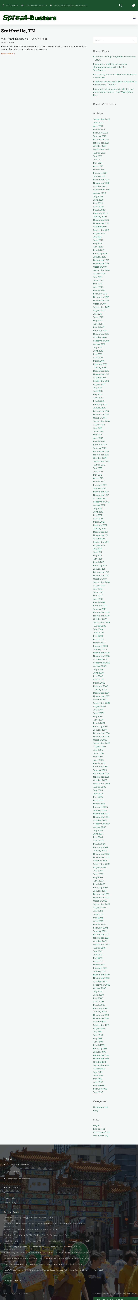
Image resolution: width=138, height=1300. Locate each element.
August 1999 (99, 1028)
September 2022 (101, 119)
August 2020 (99, 193)
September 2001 (101, 944)
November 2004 (101, 817)
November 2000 (101, 978)
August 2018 (99, 273)
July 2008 (98, 669)
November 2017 (101, 300)
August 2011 (99, 545)
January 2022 (100, 136)
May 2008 (98, 676)
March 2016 (98, 361)
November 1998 (101, 1058)
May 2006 (98, 756)
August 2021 (99, 153)
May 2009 (98, 636)
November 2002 (101, 897)
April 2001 (98, 961)
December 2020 (101, 179)
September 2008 (101, 663)
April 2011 (97, 559)
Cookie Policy (10, 1203)
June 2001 (98, 954)
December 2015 (101, 371)
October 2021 (100, 146)
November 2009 (101, 616)
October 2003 (100, 860)
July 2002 (98, 911)
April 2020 (98, 206)
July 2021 (97, 156)
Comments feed (101, 1132)
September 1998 (101, 1065)
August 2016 (99, 344)
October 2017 (100, 304)
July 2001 (97, 951)
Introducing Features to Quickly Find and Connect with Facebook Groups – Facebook (47, 1252)
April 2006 (98, 760)
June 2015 (98, 391)
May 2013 (97, 475)
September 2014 (101, 421)
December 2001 (101, 934)
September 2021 (101, 149)
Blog (95, 1110)
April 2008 (98, 679)
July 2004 (98, 830)
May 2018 (97, 284)
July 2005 (98, 790)
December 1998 (101, 1055)
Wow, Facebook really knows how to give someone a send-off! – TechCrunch (43, 1264)
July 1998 (97, 1072)
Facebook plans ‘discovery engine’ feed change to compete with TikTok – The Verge (46, 1258)
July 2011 (97, 548)
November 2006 (101, 736)
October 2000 (100, 981)
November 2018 (101, 263)
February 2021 (100, 173)
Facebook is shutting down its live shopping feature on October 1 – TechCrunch (110, 67)
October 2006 (100, 740)
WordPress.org (100, 1135)
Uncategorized (100, 1107)
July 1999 (97, 1032)
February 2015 (100, 404)
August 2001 (99, 948)
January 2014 (99, 448)
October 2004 (100, 820)
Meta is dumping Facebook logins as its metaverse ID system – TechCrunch (42, 1247)
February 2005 (100, 807)
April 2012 (98, 518)
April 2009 (98, 639)
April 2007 (98, 720)
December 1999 (101, 1015)
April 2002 (98, 921)
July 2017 (97, 314)
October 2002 (100, 901)
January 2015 (99, 408)
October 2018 (100, 267)
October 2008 (100, 659)
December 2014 (101, 411)
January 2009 (100, 649)
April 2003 (98, 881)
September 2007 (101, 703)
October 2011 (99, 538)
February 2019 (100, 253)
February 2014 (100, 444)
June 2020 (98, 200)
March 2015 (98, 401)
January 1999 (99, 1052)
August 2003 (99, 867)
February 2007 (100, 726)
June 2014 (98, 431)
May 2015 (97, 394)
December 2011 (100, 532)
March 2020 (99, 210)
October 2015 (100, 377)
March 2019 (98, 250)
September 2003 (101, 864)
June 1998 (98, 1075)
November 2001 (101, 938)
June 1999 (98, 1035)
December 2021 (101, 139)
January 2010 (99, 609)
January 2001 (99, 971)
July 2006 (98, 750)
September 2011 (101, 542)
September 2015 (101, 381)
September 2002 (101, 904)
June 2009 (98, 632)
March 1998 (98, 1085)
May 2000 (98, 998)
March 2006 (99, 763)
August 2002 (99, 907)
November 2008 (101, 656)
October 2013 (100, 458)
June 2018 (98, 280)
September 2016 (101, 341)
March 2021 (98, 169)
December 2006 (101, 733)
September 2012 (101, 502)
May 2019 (97, 243)
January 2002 (100, 931)
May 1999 (97, 1038)
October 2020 (100, 186)
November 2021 (101, 143)
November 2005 (101, 777)
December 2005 (101, 773)
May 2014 (97, 434)
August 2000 (99, 988)
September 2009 (101, 622)
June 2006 (98, 753)
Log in (96, 1125)
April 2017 (98, 324)
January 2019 (99, 257)
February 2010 (100, 605)
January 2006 (100, 770)
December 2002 (101, 894)
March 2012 (98, 522)
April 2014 (98, 438)
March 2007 (99, 723)
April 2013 (98, 478)
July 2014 (97, 428)
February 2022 (100, 133)
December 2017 (101, 297)
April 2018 (98, 287)
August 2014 (99, 424)
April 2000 (98, 1001)
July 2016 (97, 347)
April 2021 (98, 166)
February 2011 (100, 565)
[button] (120, 5)
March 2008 (99, 683)
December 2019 (101, 220)
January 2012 (99, 528)
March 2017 (98, 327)
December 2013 (101, 451)
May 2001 (97, 958)
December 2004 (101, 813)
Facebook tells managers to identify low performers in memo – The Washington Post (113, 92)
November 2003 (101, 857)
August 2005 (99, 787)
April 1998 (98, 1082)
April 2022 (98, 126)
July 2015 (97, 387)
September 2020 (101, 189)
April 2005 (98, 800)
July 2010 (97, 589)
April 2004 (98, 840)
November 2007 (101, 696)
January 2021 (99, 176)
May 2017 (97, 320)
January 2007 (100, 730)
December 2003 (101, 854)
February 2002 (100, 928)
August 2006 (99, 746)
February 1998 (100, 1089)
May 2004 (98, 837)
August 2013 (99, 465)
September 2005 (101, 783)
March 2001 (99, 964)
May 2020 (98, 203)
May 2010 (97, 595)
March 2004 (99, 844)
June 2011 (97, 552)
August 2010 (99, 585)
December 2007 (101, 693)
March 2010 (99, 602)
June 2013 (98, 471)
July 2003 (98, 871)
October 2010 (100, 579)
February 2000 (100, 1008)
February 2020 (100, 213)
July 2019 (97, 237)
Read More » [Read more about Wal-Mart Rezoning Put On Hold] (8, 54)
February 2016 (100, 364)
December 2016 (101, 334)
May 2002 (98, 918)
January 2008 (100, 689)
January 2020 (100, 216)
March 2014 (99, 441)
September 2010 (101, 582)
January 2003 (100, 891)
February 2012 (100, 525)
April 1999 (98, 1042)
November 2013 (101, 455)
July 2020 (98, 196)
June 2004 (98, 834)
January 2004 (100, 850)
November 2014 (101, 414)
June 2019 (98, 240)
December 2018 (101, 260)
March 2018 (99, 290)
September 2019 (101, 230)
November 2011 (100, 535)
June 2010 (98, 592)
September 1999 (101, 1025)
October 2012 (100, 498)
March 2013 (98, 481)
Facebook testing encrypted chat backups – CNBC (29, 1218)
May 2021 (97, 163)
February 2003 (100, 887)
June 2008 (98, 673)
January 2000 (100, 1011)
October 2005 (100, 780)
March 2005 (99, 803)
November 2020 (101, 183)
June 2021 (98, 159)
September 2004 (101, 824)
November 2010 (101, 575)
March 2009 (99, 642)
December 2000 (101, 974)
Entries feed (99, 1129)
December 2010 (101, 572)
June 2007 (98, 713)
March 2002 (99, 924)
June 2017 (98, 317)
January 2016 (99, 367)
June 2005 (98, 793)
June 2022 (98, 122)
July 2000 (98, 991)
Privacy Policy (10, 1198)
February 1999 (100, 1048)
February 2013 (100, 485)
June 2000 (98, 995)
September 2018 (101, 270)
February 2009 (100, 646)
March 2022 (99, 129)
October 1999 (99, 1021)
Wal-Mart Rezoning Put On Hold (24, 38)
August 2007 (99, 706)
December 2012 (101, 492)
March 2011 (98, 562)
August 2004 (99, 827)
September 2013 (101, 461)
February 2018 (100, 294)
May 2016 (97, 354)
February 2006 (100, 766)
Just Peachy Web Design (126, 1293)
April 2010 (98, 599)
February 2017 (100, 330)
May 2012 (97, 515)
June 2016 (98, 351)
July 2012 (97, 508)
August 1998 (99, 1068)
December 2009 (101, 612)
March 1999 (98, 1045)
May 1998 (97, 1079)
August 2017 (99, 310)
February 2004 (100, 847)
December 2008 (101, 652)
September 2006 (101, 743)
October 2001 (100, 941)
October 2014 (100, 418)
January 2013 (99, 488)
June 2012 (98, 512)
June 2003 (98, 874)
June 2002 (98, 914)
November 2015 (101, 374)
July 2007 (98, 710)
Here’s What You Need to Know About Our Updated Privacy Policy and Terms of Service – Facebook (54, 1270)
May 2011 (97, 555)
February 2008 (100, 686)
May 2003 (98, 877)
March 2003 (99, 884)
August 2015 (99, 384)
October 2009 (100, 619)
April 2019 (98, 247)
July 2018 (97, 277)
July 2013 (97, 468)
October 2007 (100, 700)
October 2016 (100, 337)
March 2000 (99, 1005)
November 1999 (101, 1018)
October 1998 (100, 1062)
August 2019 (99, 233)
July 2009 (98, 629)
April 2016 (98, 357)
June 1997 (98, 1092)
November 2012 (101, 495)
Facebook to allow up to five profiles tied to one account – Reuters (38, 1235)
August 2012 (99, 505)
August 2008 (99, 666)
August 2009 (99, 626)
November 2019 (101, 223)
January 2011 (99, 569)
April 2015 (98, 397)
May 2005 (98, 797)
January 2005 (100, 810)
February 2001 (100, 968)
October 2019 (100, 226)
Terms (6, 1193)
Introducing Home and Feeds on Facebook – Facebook (31, 1229)
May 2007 (98, 716)
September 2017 (101, 307)
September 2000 (101, 985)
